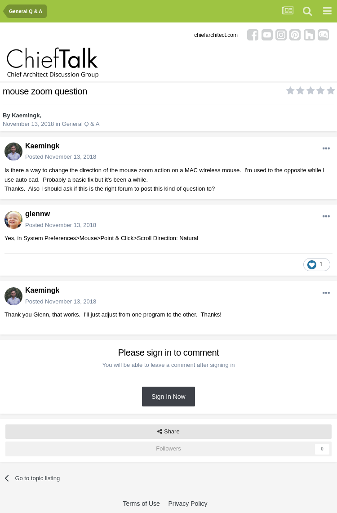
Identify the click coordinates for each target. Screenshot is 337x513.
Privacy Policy (187, 503)
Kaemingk (26, 115)
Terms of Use (141, 503)
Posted (60, 156)
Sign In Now (168, 396)
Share (168, 431)
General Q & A (81, 123)
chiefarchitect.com (216, 35)
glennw (37, 214)
